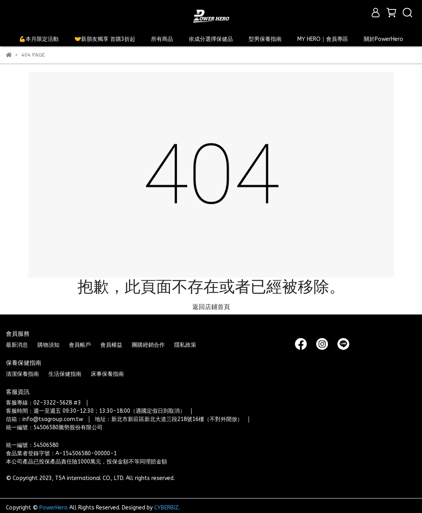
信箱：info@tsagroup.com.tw (44, 419)
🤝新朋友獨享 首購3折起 (104, 39)
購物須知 (48, 345)
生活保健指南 (64, 374)
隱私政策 (185, 345)
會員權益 (111, 345)
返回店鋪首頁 (211, 307)
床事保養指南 (107, 374)
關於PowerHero (383, 39)
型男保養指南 (265, 39)
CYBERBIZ (166, 507)
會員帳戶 (80, 345)
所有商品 (162, 39)
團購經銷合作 (148, 345)
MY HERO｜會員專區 (322, 39)
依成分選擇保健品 (211, 39)
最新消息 (17, 345)
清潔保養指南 (22, 374)
